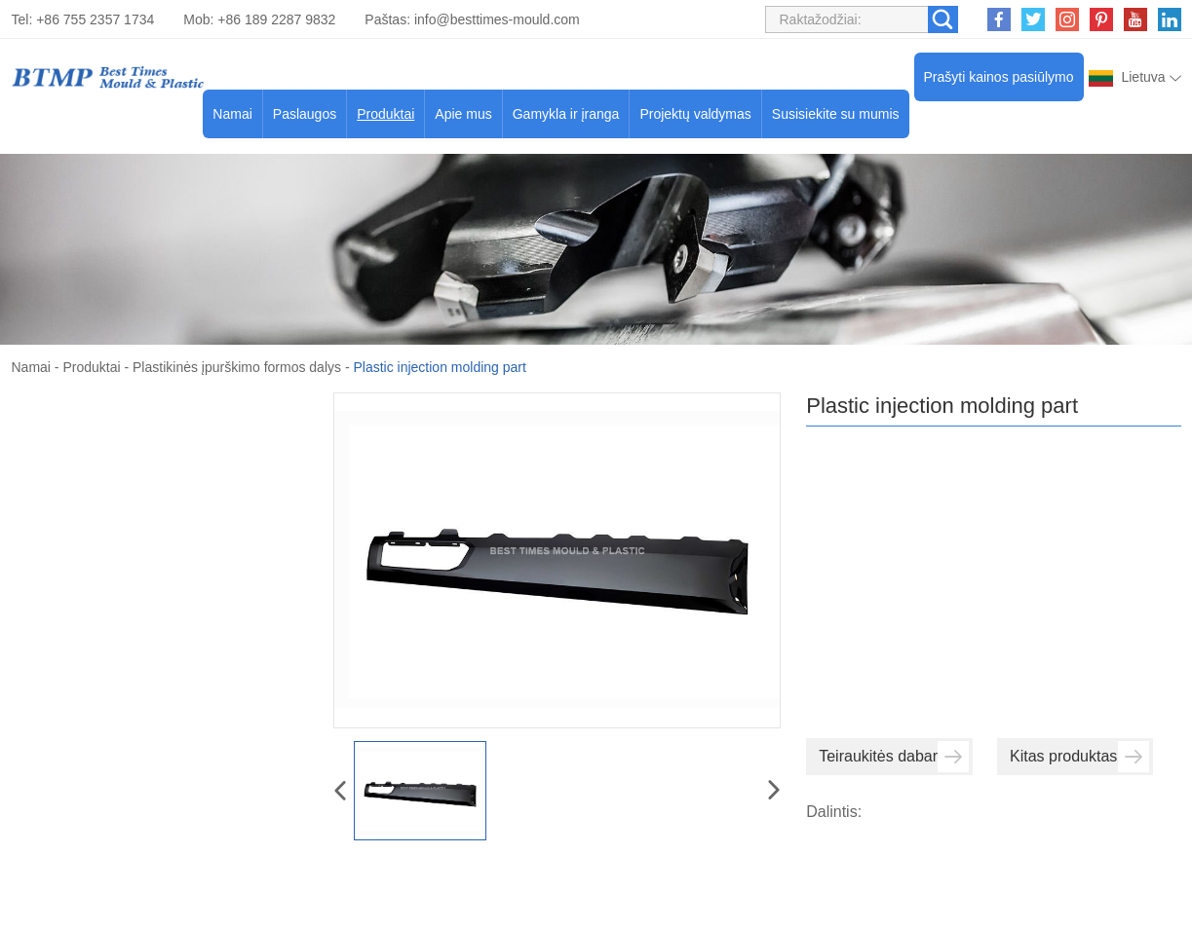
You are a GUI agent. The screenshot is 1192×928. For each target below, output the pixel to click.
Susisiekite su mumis (836, 114)
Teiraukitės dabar (894, 756)
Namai (231, 114)
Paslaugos (304, 114)
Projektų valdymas (694, 114)
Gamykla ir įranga (566, 114)
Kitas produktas (1079, 756)
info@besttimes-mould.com (497, 19)
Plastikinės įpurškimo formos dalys (237, 367)
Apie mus (463, 114)
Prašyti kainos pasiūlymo (999, 77)
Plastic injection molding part (439, 367)
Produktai (385, 114)
